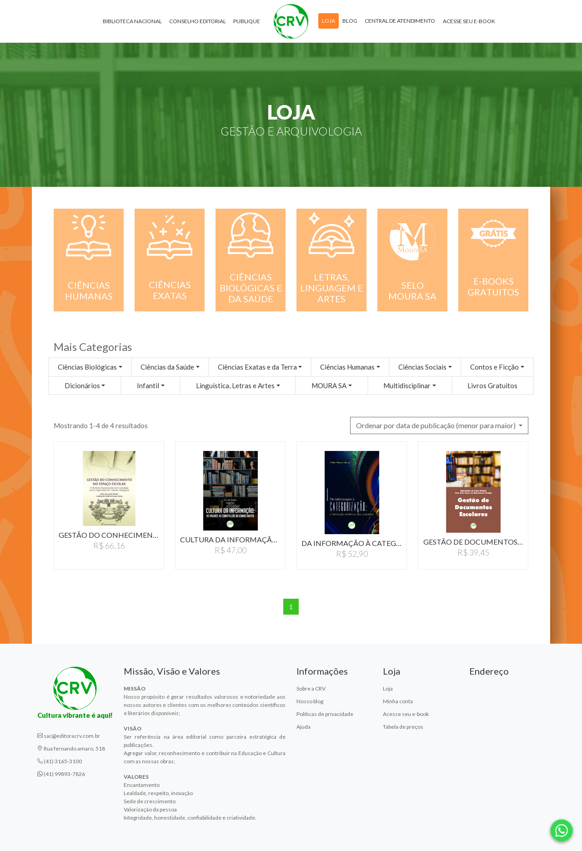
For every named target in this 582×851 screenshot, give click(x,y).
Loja (328, 22)
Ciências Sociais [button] (422, 367)
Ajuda (303, 726)
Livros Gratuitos (492, 385)
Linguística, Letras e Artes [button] (235, 385)
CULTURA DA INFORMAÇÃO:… (230, 539)
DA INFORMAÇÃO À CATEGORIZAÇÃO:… (351, 543)
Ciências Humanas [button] (347, 367)
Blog (349, 22)
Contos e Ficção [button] (494, 367)
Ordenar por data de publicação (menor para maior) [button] (436, 425)
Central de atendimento (400, 22)
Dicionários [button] (82, 385)
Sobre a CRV (311, 688)
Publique (246, 22)
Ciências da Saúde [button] (167, 367)
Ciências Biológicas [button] (87, 367)
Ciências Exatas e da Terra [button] (257, 367)
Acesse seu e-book (469, 22)
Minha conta (398, 701)
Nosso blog (309, 701)
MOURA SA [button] (328, 385)
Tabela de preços (403, 726)
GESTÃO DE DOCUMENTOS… (473, 541)
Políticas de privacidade (324, 714)
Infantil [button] (148, 385)
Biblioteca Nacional (132, 22)
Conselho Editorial (197, 22)
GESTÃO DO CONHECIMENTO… (109, 535)
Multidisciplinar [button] (407, 385)
